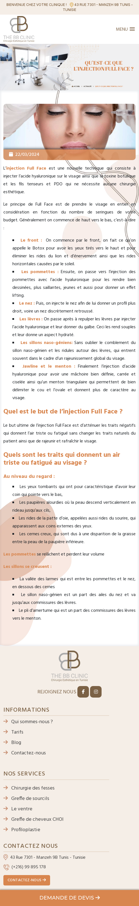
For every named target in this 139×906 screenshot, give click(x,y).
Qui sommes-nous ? (28, 722)
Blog (12, 743)
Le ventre (17, 809)
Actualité (87, 86)
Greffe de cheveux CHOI (33, 819)
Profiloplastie (21, 830)
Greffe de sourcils (26, 799)
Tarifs (13, 732)
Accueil (77, 86)
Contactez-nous (24, 753)
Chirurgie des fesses (29, 788)
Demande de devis (69, 898)
